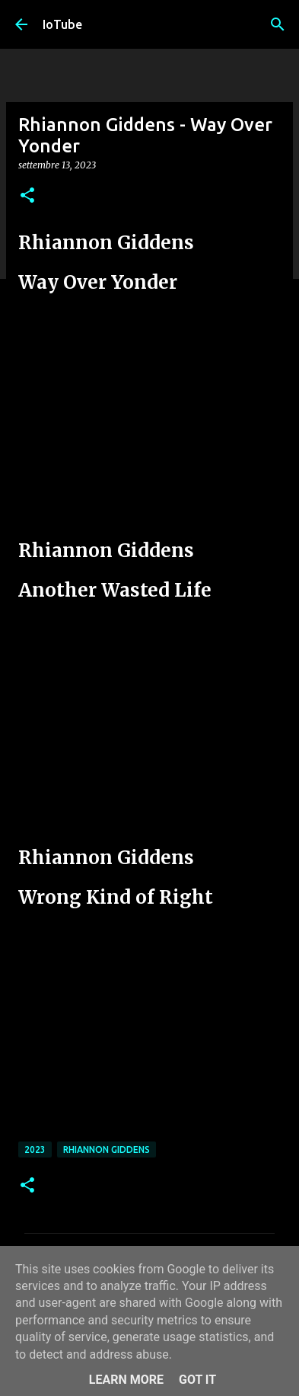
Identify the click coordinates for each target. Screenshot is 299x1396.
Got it (197, 1379)
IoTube (62, 24)
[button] (27, 196)
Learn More (126, 1379)
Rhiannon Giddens (106, 1149)
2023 (35, 1149)
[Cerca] (278, 24)
